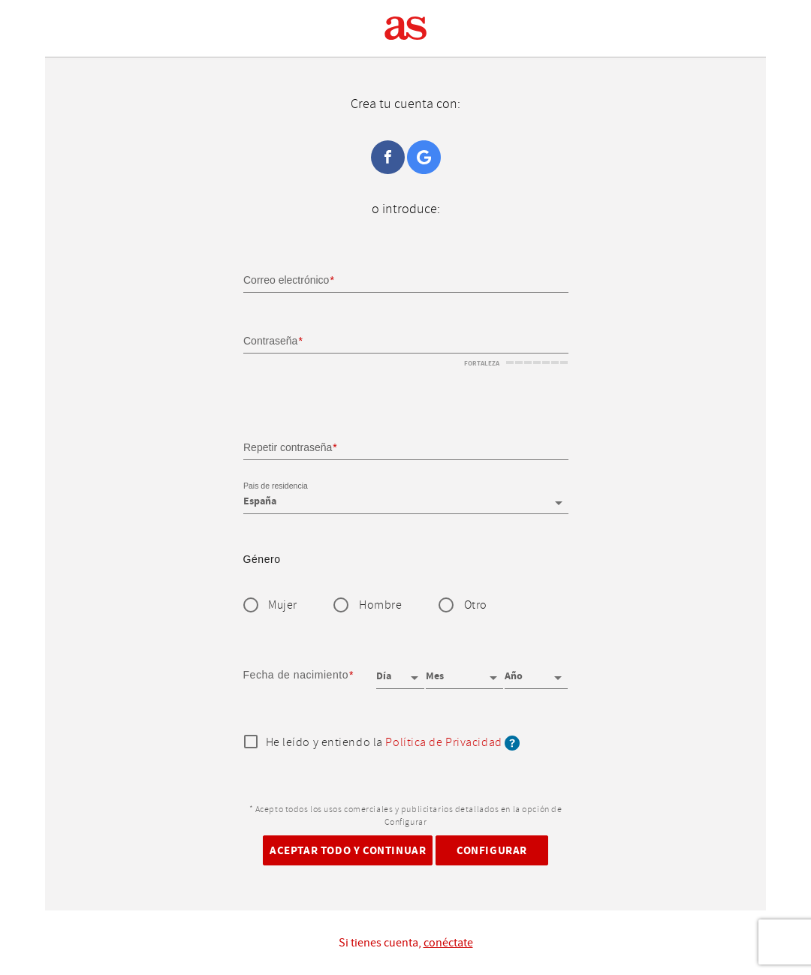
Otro (475, 605)
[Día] (400, 671)
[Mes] (464, 671)
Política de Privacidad (443, 743)
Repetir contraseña (287, 447)
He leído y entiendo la (393, 743)
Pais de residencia (275, 486)
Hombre (380, 605)
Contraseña (270, 341)
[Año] (536, 671)
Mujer (282, 605)
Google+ (424, 157)
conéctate (448, 942)
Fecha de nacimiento (296, 675)
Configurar (492, 850)
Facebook (388, 157)
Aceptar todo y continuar (348, 850)
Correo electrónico (286, 280)
